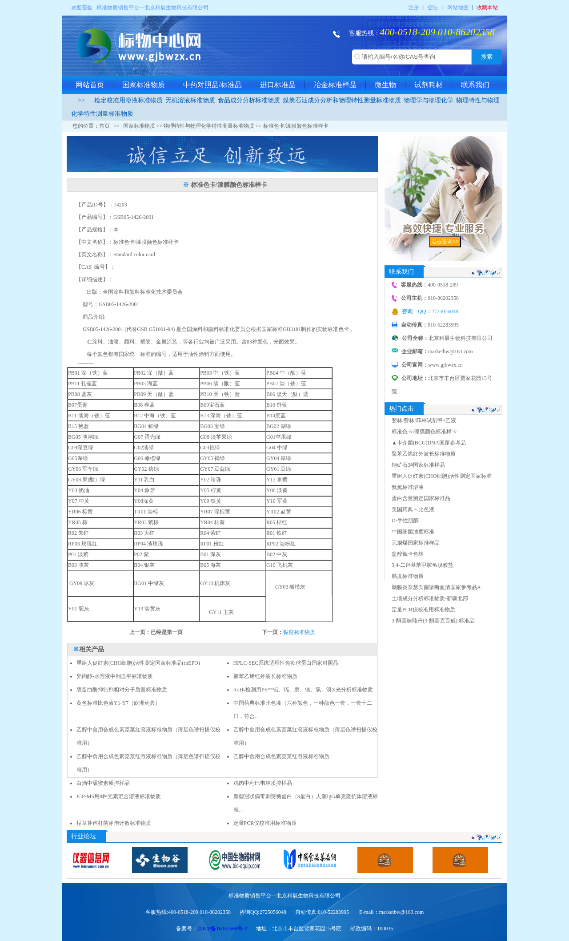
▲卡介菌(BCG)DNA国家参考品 (429, 443)
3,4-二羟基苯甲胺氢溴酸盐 (422, 565)
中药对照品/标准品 (212, 85)
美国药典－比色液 (413, 509)
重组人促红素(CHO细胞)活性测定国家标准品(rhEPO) (138, 663)
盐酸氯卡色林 (408, 554)
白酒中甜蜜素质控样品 (104, 783)
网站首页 (90, 85)
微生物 (385, 85)
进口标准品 (278, 85)
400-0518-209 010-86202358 (437, 31)
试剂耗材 (428, 85)
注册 (414, 7)
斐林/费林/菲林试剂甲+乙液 (424, 420)
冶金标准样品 (335, 85)
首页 (104, 126)
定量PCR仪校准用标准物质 (265, 823)
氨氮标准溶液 (408, 487)
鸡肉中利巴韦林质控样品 (262, 783)
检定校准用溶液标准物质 (128, 100)
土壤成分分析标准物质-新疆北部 (430, 598)
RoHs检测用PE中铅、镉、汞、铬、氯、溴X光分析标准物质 (303, 690)
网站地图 (458, 7)
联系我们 (475, 85)
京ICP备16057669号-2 (222, 928)
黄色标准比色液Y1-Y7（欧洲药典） (118, 703)
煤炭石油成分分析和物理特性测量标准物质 (342, 100)
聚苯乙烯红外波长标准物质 (265, 676)
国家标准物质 (143, 85)
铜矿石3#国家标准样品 (418, 465)
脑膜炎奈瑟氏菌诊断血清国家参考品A (436, 587)
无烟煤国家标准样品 (416, 543)
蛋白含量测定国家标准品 (421, 498)
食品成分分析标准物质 (249, 100)
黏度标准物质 (299, 632)
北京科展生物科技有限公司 (176, 7)
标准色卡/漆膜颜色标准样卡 (424, 431)
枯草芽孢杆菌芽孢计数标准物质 (113, 823)
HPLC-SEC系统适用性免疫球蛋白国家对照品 (286, 663)
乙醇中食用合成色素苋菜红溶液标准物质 (281, 756)
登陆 (432, 7)
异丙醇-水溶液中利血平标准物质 (114, 676)
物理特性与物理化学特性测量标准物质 (209, 126)
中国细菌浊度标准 (413, 532)
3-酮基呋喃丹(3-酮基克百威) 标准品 (433, 621)
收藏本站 (487, 7)
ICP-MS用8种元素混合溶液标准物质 (118, 796)
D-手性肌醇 (405, 520)
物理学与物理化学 (428, 100)
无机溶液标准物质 (190, 100)
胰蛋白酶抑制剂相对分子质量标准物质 (121, 690)
